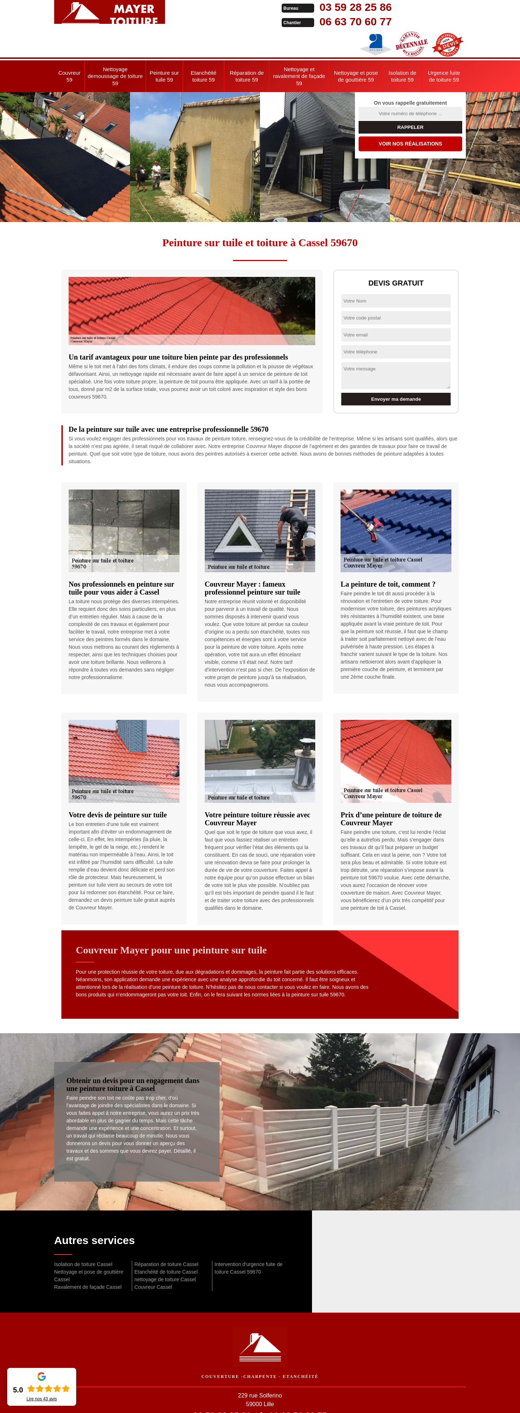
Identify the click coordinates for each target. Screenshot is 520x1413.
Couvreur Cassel (153, 1258)
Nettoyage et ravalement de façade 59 (299, 47)
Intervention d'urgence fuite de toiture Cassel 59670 (248, 1239)
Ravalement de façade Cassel (88, 1258)
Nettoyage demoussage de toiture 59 (115, 47)
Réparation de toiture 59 (247, 47)
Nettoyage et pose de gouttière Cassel (88, 1246)
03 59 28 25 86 (253, 7)
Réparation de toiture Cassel (166, 1235)
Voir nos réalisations (410, 115)
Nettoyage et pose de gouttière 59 (356, 47)
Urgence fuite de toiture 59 (444, 47)
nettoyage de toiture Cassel (165, 1250)
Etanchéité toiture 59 (203, 47)
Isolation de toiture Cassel (83, 1235)
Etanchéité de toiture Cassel (166, 1243)
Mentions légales (311, 1400)
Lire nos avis (41, 1398)
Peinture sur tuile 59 (164, 47)
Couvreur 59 (69, 47)
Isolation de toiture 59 (402, 47)
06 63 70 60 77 (253, 21)
